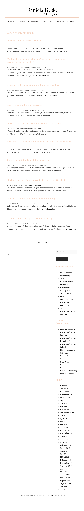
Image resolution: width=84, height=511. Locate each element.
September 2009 (67, 481)
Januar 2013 (65, 427)
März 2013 (64, 421)
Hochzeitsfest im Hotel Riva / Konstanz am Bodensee (34, 123)
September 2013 (67, 412)
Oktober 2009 (66, 478)
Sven (62, 374)
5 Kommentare (37, 128)
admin (33, 46)
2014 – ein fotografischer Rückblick (66, 281)
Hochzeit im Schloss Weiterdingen (24, 40)
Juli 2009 (63, 487)
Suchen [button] (62, 259)
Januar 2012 (65, 448)
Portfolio (33, 22)
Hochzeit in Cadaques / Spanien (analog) (67, 290)
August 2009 (65, 484)
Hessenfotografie (67, 350)
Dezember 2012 (66, 430)
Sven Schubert (66, 362)
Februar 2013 (65, 424)
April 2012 (64, 442)
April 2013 (64, 418)
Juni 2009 (64, 490)
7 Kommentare (37, 147)
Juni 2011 (63, 454)
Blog (42, 24)
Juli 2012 (63, 436)
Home (11, 22)
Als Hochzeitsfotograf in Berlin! (68, 344)
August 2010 (65, 469)
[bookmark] (42, 14)
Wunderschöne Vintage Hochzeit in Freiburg (29, 218)
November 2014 (67, 395)
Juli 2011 (63, 451)
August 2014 (65, 400)
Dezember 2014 (66, 392)
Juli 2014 (63, 403)
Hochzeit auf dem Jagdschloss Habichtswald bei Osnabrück (37, 180)
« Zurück (34, 243)
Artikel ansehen (60, 51)
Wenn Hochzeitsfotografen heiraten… (69, 311)
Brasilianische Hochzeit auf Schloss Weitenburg (31, 198)
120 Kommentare (41, 67)
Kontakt (71, 22)
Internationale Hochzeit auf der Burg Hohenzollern (33, 85)
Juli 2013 (63, 415)
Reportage (46, 22)
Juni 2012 (64, 439)
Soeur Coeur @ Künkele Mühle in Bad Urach (29, 160)
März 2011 (64, 457)
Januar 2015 (65, 389)
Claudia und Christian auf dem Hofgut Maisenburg (68, 368)
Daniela (21, 22)
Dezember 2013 (66, 409)
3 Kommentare (39, 46)
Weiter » (49, 243)
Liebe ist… (71, 374)
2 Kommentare (41, 90)
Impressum (52, 495)
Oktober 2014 (66, 397)
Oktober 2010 (66, 466)
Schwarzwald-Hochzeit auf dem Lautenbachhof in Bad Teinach (39, 141)
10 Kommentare (40, 223)
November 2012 (66, 433)
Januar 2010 (65, 475)
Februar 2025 (65, 386)
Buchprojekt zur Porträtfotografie (24, 105)
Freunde (60, 22)
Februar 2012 (65, 445)
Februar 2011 (65, 460)
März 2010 (64, 472)
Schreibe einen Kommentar (41, 165)
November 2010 (67, 463)
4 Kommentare (37, 185)
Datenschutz (61, 495)
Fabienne (64, 329)
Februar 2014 (65, 406)
